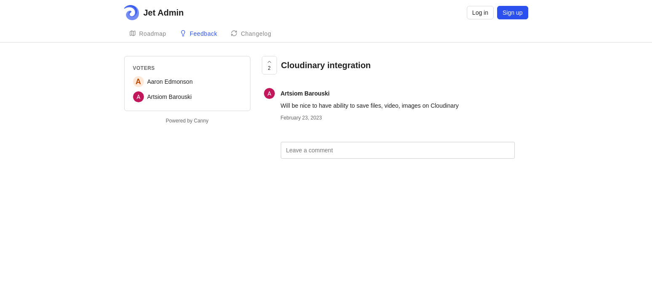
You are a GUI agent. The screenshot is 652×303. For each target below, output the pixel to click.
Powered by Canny (187, 121)
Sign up (512, 12)
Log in (480, 12)
